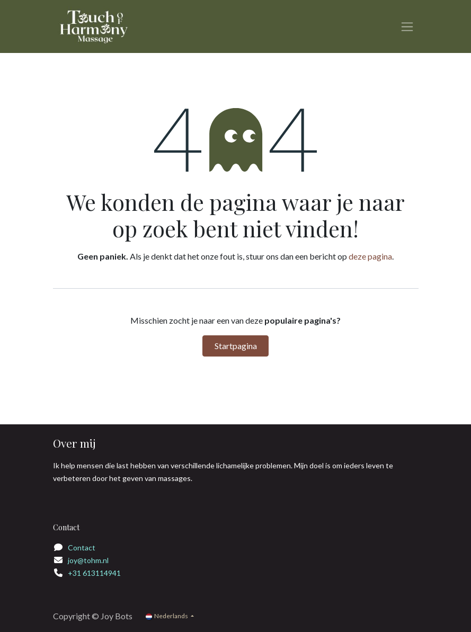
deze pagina (370, 256)
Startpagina (236, 346)
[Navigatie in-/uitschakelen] (407, 27)
